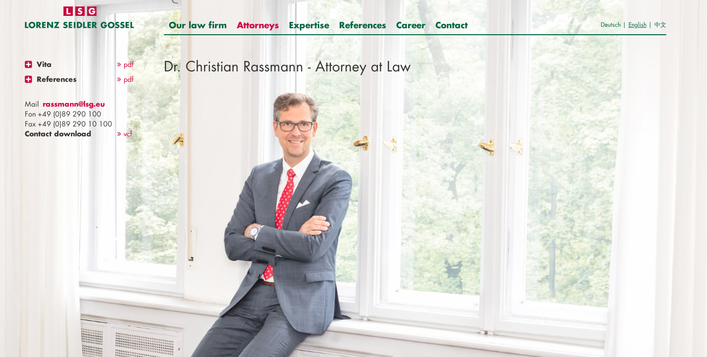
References (362, 24)
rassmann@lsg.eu (74, 104)
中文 (660, 24)
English (637, 24)
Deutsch (611, 24)
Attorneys (258, 24)
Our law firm (198, 24)
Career (410, 24)
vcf (124, 133)
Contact (451, 24)
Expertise (309, 24)
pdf (125, 64)
